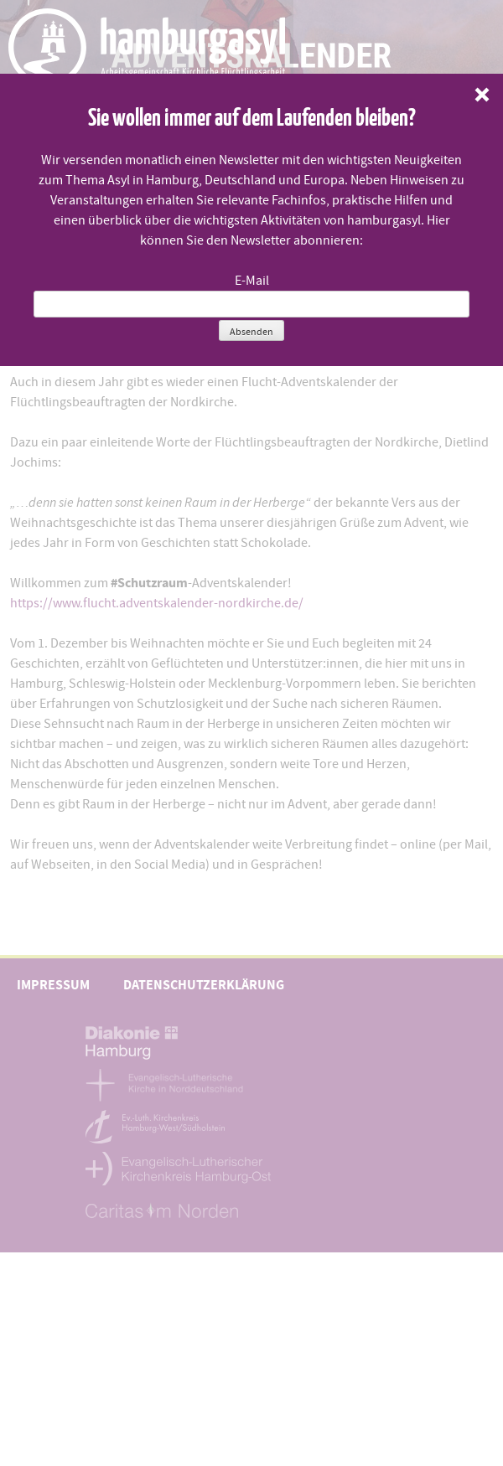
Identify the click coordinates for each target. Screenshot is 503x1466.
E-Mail (252, 280)
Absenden (251, 331)
